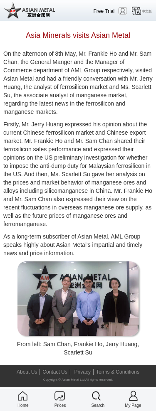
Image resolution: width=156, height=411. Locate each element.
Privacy (82, 372)
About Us (27, 372)
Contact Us (54, 372)
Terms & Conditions (117, 372)
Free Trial (104, 11)
